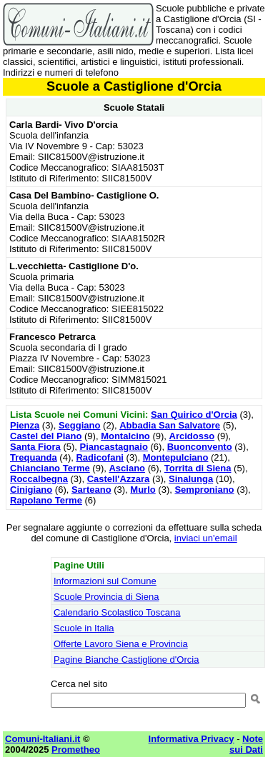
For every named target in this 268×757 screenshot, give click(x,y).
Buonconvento (199, 446)
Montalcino (125, 436)
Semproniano (204, 489)
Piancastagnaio (114, 446)
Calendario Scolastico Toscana (117, 612)
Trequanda (33, 457)
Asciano (127, 468)
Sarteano (91, 489)
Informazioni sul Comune (105, 581)
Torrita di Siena (198, 468)
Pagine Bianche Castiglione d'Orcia (126, 659)
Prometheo (75, 749)
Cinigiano (31, 489)
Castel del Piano (45, 436)
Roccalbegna (39, 478)
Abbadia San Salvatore (169, 425)
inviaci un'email (205, 538)
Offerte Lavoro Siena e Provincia (121, 643)
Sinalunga (191, 478)
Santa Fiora (35, 446)
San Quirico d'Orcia (194, 414)
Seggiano (80, 425)
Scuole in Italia (84, 628)
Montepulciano (176, 457)
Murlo (142, 489)
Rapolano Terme (46, 500)
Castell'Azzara (118, 478)
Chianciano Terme (50, 468)
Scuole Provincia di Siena (106, 596)
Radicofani (99, 457)
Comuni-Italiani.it (42, 738)
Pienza (24, 425)
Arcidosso (192, 436)
